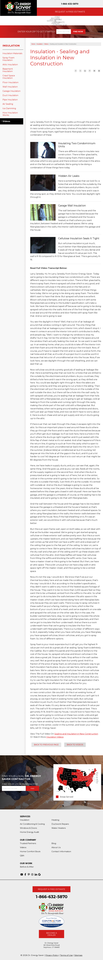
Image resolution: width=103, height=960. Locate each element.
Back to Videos (75, 745)
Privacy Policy (51, 955)
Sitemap (78, 955)
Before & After (27, 867)
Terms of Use (66, 955)
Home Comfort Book (30, 851)
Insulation (11, 45)
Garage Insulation (11, 91)
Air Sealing (8, 104)
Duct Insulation (10, 95)
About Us (56, 847)
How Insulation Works (10, 114)
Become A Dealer (51, 934)
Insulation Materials (12, 53)
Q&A (22, 855)
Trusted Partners (28, 843)
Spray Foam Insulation (8, 59)
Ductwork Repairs (60, 824)
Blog (54, 843)
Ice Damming (9, 108)
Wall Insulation (10, 87)
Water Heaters (59, 828)
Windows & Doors (28, 828)
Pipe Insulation (10, 99)
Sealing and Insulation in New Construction (76, 734)
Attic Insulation (10, 64)
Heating (55, 820)
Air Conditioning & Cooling (32, 824)
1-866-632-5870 (69, 4)
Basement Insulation (8, 70)
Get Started (47, 31)
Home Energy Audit (29, 832)
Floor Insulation (10, 82)
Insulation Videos (54, 737)
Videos (6, 121)
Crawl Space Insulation (9, 76)
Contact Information (61, 851)
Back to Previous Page (46, 745)
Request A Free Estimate (51, 889)
